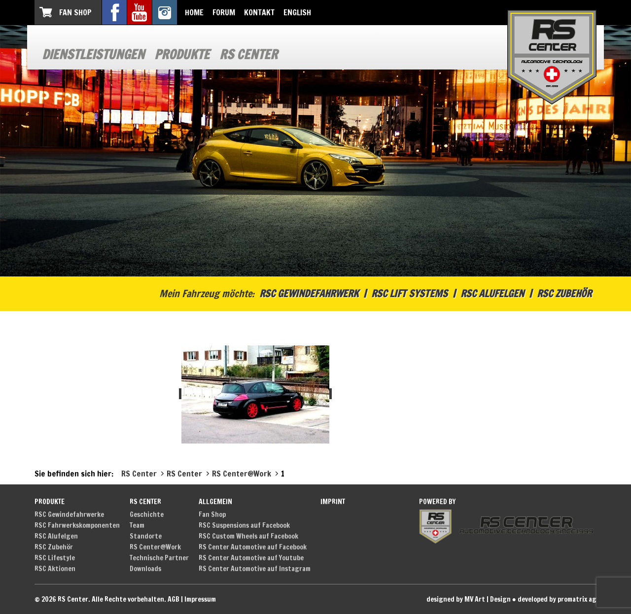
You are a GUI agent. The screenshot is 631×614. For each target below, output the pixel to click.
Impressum (200, 599)
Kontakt (259, 12)
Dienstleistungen (93, 54)
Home (194, 12)
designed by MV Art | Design (468, 599)
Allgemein (215, 502)
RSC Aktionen (55, 569)
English (297, 12)
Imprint (332, 502)
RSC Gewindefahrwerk (308, 293)
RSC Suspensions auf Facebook (244, 525)
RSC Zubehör (564, 293)
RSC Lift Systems (409, 293)
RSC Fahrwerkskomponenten (77, 525)
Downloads (145, 569)
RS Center (248, 54)
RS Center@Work (155, 547)
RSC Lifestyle (55, 558)
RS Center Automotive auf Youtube (251, 558)
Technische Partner (159, 558)
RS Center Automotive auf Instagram (255, 569)
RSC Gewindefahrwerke (69, 514)
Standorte (146, 536)
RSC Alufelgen (492, 293)
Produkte (182, 54)
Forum (223, 12)
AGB (173, 599)
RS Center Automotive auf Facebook (253, 547)
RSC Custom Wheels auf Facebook (248, 536)
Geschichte (147, 514)
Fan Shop (75, 12)
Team (137, 525)
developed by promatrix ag (557, 599)
